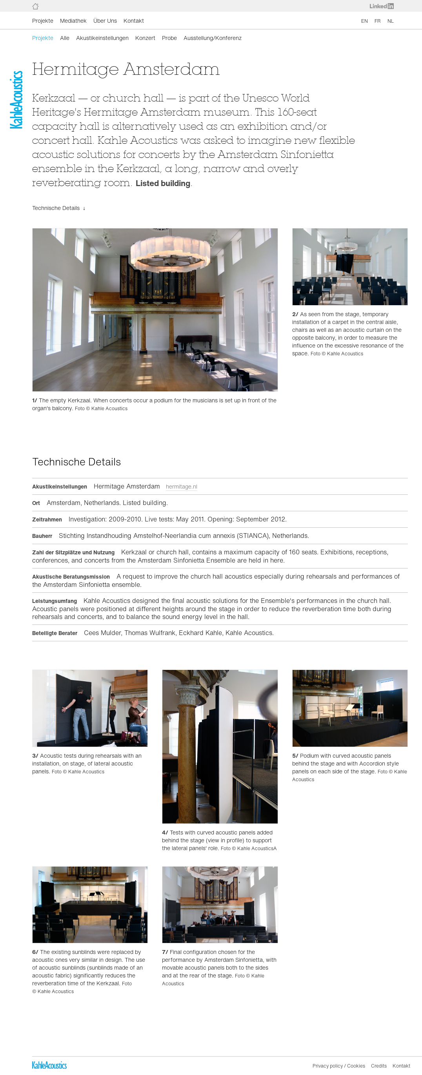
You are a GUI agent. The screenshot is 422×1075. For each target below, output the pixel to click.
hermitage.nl (181, 486)
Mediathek (73, 20)
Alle (64, 38)
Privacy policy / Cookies (339, 1065)
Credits (379, 1065)
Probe (169, 38)
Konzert (145, 38)
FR (378, 21)
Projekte (42, 20)
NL (390, 21)
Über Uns (105, 20)
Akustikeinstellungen (102, 38)
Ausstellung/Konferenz (213, 38)
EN (364, 21)
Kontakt (134, 20)
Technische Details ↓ (58, 208)
